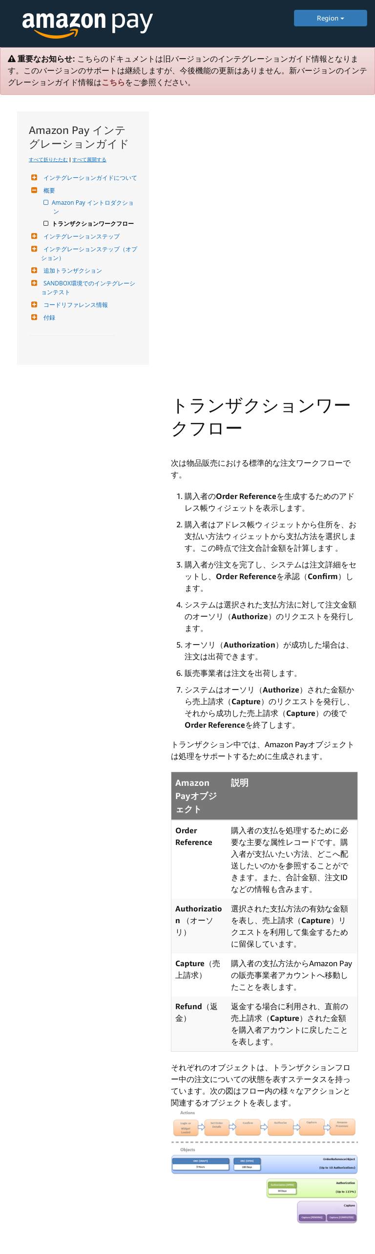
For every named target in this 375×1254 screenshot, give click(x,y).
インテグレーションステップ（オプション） (89, 253)
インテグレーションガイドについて (89, 177)
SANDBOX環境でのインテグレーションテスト (88, 287)
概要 (48, 190)
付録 (48, 317)
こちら (113, 82)
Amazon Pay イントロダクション (93, 207)
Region (330, 18)
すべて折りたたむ (48, 159)
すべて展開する (89, 159)
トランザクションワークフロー (93, 223)
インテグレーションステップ (80, 236)
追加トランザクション (71, 270)
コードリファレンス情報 (74, 305)
